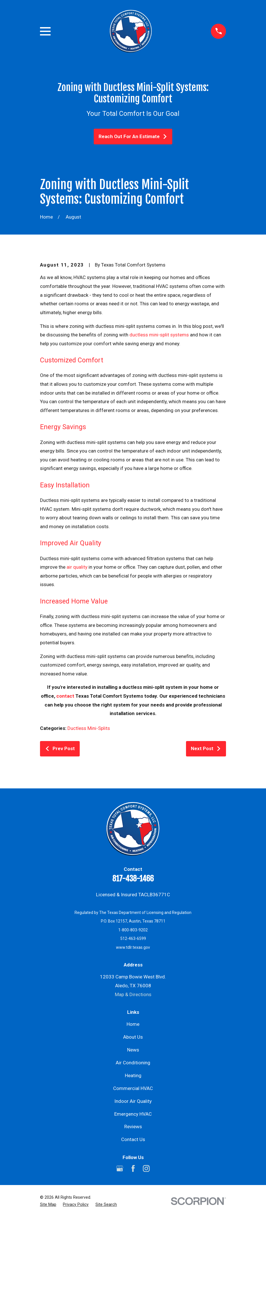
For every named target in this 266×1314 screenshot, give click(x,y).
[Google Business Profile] (119, 1265)
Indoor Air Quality (133, 1198)
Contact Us (133, 1236)
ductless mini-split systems (159, 432)
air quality (77, 664)
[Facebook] (133, 1265)
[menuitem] (48, 1301)
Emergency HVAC (133, 1211)
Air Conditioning (133, 1159)
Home (133, 1121)
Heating (133, 1172)
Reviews (133, 1224)
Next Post (206, 846)
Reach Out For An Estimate (133, 136)
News (133, 1147)
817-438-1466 (133, 975)
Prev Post (60, 846)
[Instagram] (146, 1265)
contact (65, 793)
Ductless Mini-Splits (88, 825)
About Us (133, 1134)
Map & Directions (133, 1091)
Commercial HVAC (133, 1185)
